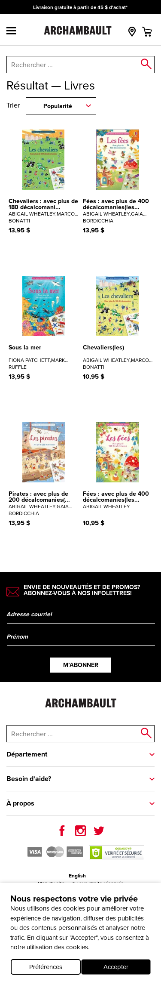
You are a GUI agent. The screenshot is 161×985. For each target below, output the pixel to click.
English (77, 876)
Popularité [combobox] (57, 106)
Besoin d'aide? (28, 779)
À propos (20, 803)
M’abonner (80, 665)
